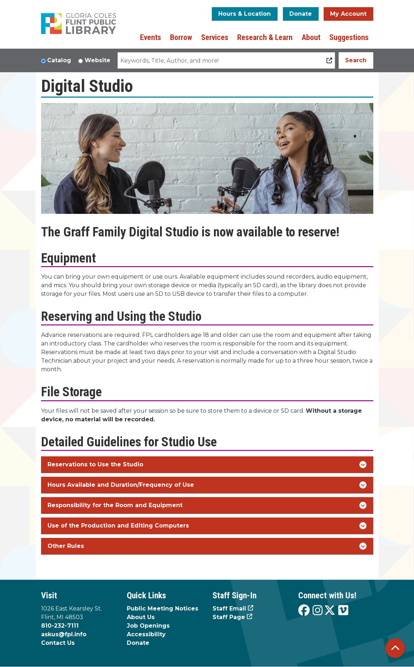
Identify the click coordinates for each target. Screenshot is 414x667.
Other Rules (207, 546)
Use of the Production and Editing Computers (207, 525)
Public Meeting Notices (162, 608)
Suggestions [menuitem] (349, 37)
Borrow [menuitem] (181, 37)
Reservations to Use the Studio (207, 464)
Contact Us (58, 642)
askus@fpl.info (63, 634)
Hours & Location (244, 13)
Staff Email (229, 608)
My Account (348, 13)
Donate (300, 13)
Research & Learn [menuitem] (265, 37)
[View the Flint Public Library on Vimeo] (343, 610)
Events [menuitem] (150, 37)
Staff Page (229, 617)
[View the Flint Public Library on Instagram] (318, 610)
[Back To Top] (395, 648)
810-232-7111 (60, 625)
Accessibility (146, 634)
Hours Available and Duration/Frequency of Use (207, 485)
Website (97, 60)
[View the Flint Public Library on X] (329, 610)
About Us (141, 617)
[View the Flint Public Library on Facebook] (304, 610)
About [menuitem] (310, 37)
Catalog (59, 60)
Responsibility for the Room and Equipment (207, 505)
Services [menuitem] (214, 37)
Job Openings (148, 625)
